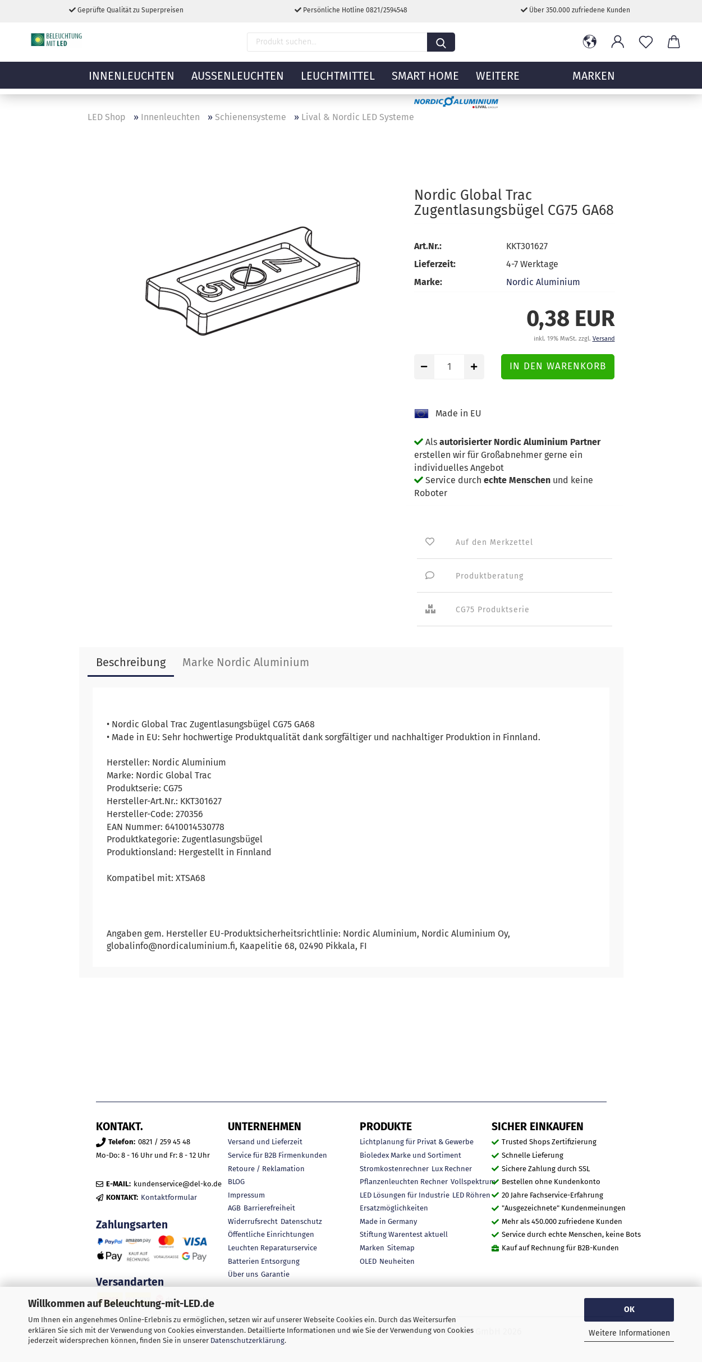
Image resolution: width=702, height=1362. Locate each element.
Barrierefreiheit (269, 1208)
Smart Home (425, 81)
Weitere (498, 81)
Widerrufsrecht (253, 1221)
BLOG (236, 1181)
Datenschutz (301, 1221)
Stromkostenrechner (394, 1168)
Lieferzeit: (435, 264)
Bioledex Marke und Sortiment (410, 1155)
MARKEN (593, 81)
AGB (234, 1208)
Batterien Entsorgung (264, 1261)
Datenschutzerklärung (247, 1340)
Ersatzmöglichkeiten (394, 1208)
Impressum (246, 1195)
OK (629, 1309)
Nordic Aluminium (543, 282)
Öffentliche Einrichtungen (271, 1234)
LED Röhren (471, 1195)
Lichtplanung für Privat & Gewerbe (417, 1142)
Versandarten (130, 1282)
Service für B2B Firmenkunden (277, 1155)
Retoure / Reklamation (266, 1168)
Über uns (243, 1274)
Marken (372, 1248)
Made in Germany (388, 1221)
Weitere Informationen (629, 1333)
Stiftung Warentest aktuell (404, 1234)
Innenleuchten (132, 81)
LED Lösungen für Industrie (404, 1195)
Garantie (275, 1274)
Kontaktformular (169, 1197)
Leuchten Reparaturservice (272, 1248)
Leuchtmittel (338, 81)
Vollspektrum (473, 1181)
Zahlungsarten (132, 1224)
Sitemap (401, 1248)
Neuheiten (397, 1261)
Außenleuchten (237, 81)
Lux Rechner (452, 1168)
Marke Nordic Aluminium (245, 662)
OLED (368, 1261)
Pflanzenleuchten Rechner (404, 1181)
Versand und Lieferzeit (265, 1142)
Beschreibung (131, 662)
